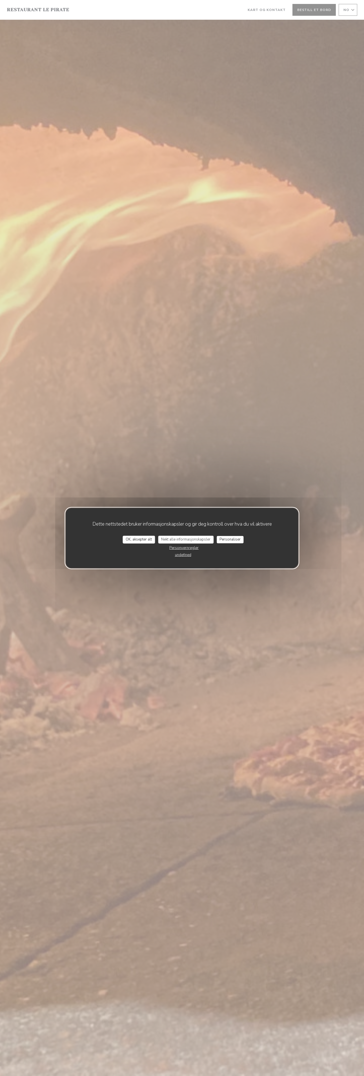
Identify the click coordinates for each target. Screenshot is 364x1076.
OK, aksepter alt (139, 539)
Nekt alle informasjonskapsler (185, 539)
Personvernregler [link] (184, 547)
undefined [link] (183, 554)
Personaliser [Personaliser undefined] (230, 539)
